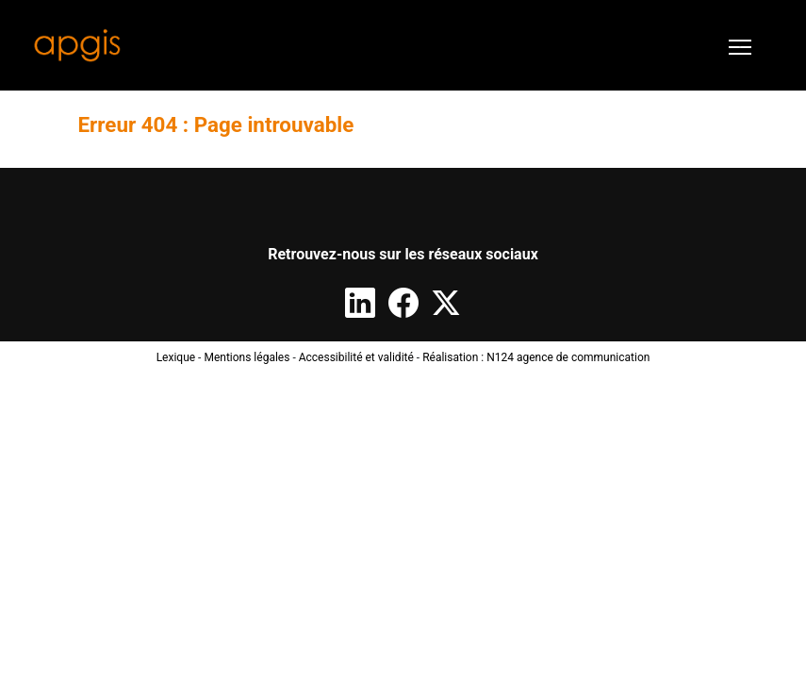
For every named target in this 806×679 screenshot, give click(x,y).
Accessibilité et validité (356, 357)
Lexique (176, 357)
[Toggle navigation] (740, 45)
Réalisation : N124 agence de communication (536, 357)
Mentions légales (246, 357)
